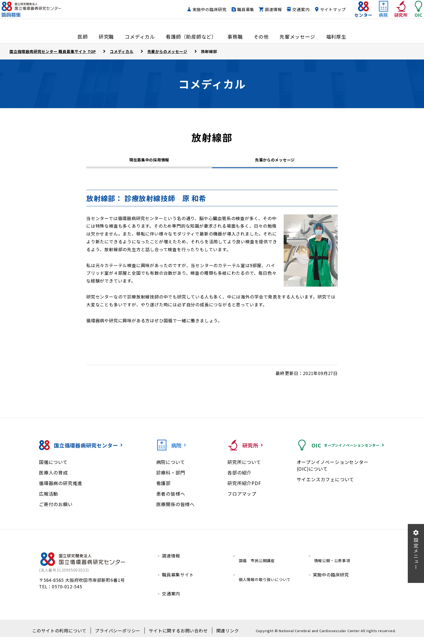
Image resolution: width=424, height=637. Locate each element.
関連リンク (218, 626)
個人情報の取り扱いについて (266, 572)
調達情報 (262, 15)
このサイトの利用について (67, 626)
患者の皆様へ (170, 497)
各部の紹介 (239, 476)
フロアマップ (241, 497)
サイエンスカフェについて (325, 483)
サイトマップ (322, 15)
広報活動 (48, 497)
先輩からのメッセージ (275, 161)
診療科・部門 (170, 476)
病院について (170, 466)
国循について (53, 466)
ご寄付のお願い (56, 508)
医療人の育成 (53, 476)
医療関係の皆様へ (175, 508)
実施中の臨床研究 (199, 15)
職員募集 (234, 15)
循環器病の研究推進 (60, 487)
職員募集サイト (178, 572)
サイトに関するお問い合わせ (174, 626)
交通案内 (290, 15)
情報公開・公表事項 (333, 559)
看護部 (163, 487)
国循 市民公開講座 (257, 559)
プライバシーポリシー (119, 626)
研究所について (244, 466)
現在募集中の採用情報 (149, 162)
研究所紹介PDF (244, 487)
